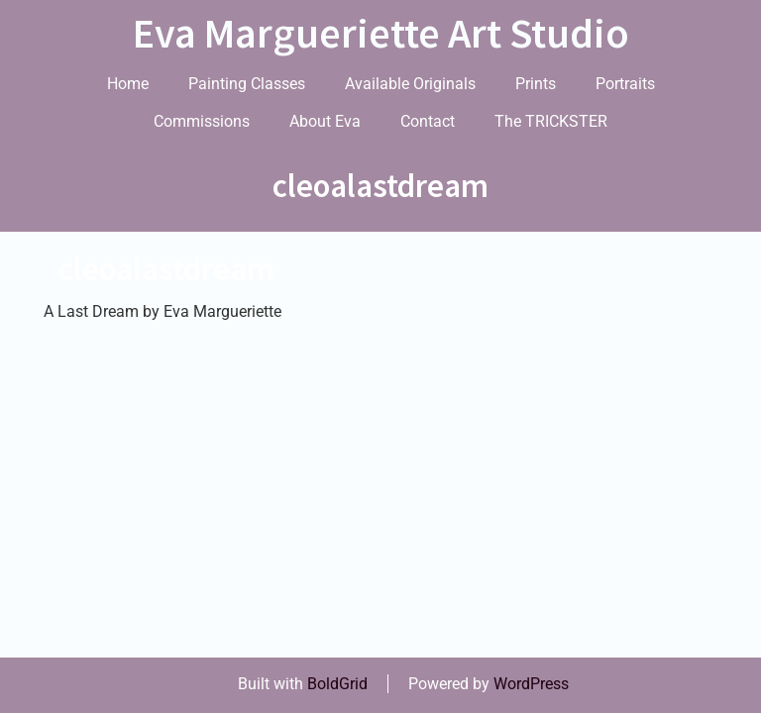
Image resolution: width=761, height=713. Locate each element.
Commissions (202, 121)
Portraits (625, 83)
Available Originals (410, 83)
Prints (535, 83)
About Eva (325, 121)
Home (128, 83)
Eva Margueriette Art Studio (381, 32)
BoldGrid (337, 683)
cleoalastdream (166, 269)
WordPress (531, 683)
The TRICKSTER (550, 121)
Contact (427, 121)
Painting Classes (246, 83)
